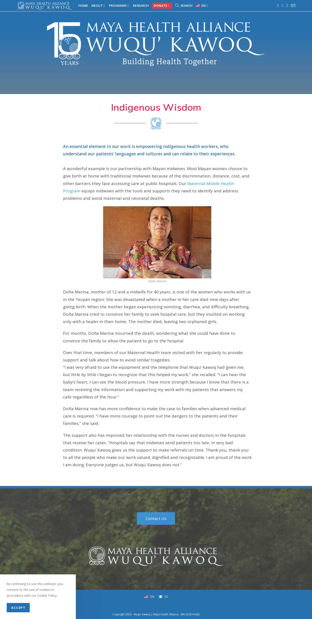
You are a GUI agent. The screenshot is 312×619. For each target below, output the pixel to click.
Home (83, 5)
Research (141, 5)
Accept (18, 607)
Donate (162, 5)
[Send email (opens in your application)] (292, 5)
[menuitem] (202, 5)
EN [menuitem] (151, 597)
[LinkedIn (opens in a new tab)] (287, 5)
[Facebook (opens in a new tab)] (278, 5)
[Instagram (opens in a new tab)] (282, 5)
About (98, 5)
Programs (119, 5)
